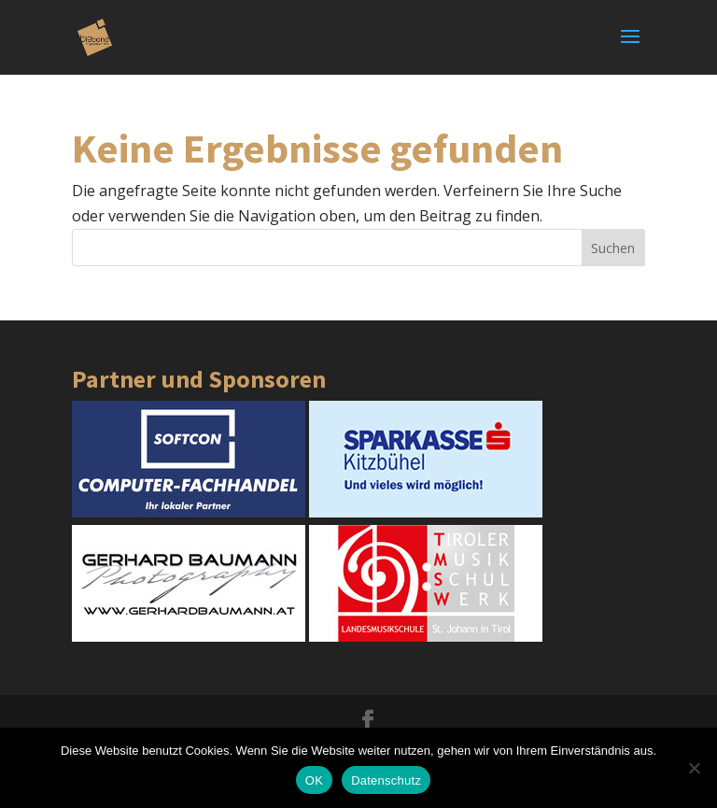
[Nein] (693, 767)
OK (314, 780)
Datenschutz (386, 780)
